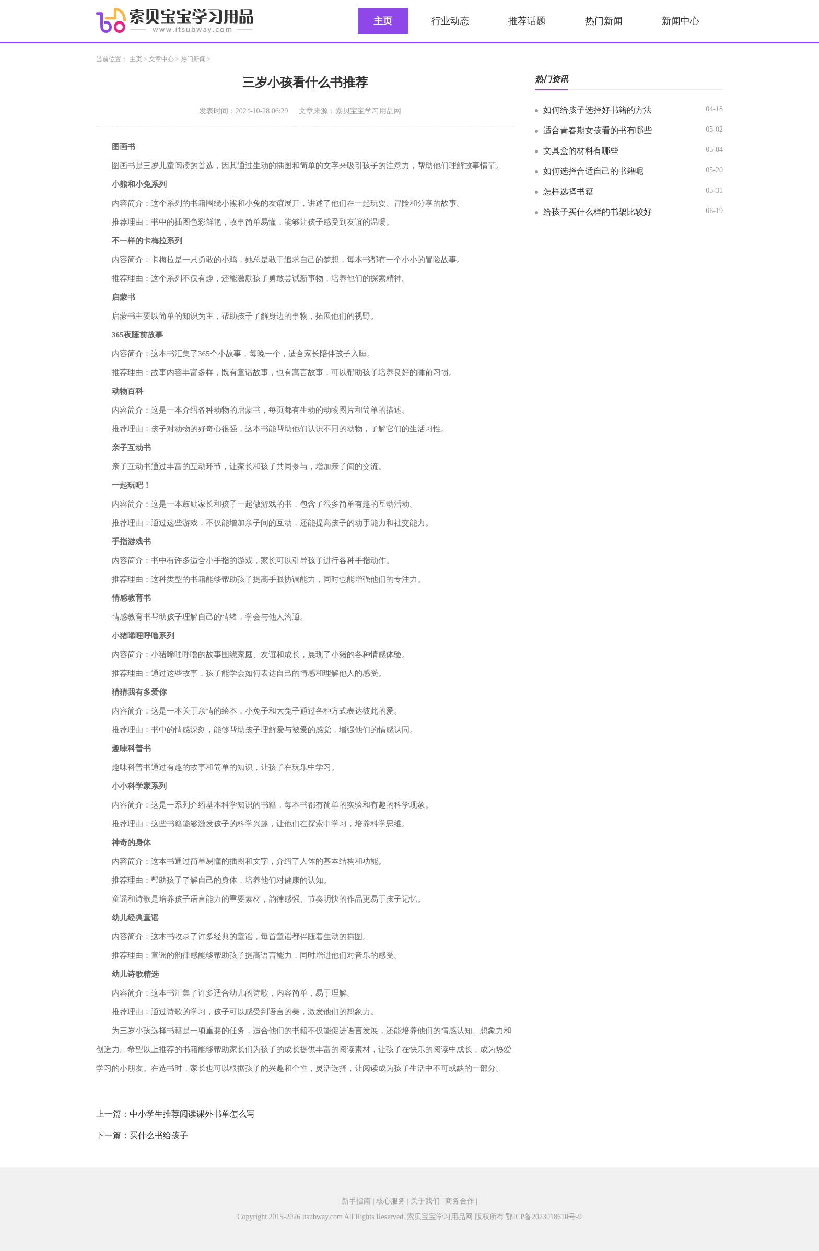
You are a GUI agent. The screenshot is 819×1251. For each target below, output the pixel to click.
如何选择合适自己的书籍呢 (593, 171)
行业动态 (450, 21)
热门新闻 (604, 21)
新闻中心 (680, 21)
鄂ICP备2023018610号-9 (543, 1217)
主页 (382, 21)
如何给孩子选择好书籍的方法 (597, 110)
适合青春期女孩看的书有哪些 (597, 130)
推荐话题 (527, 21)
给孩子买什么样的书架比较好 (597, 211)
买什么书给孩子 (159, 1135)
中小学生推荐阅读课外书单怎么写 (192, 1113)
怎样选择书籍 (568, 191)
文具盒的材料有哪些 (580, 150)
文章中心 (161, 59)
